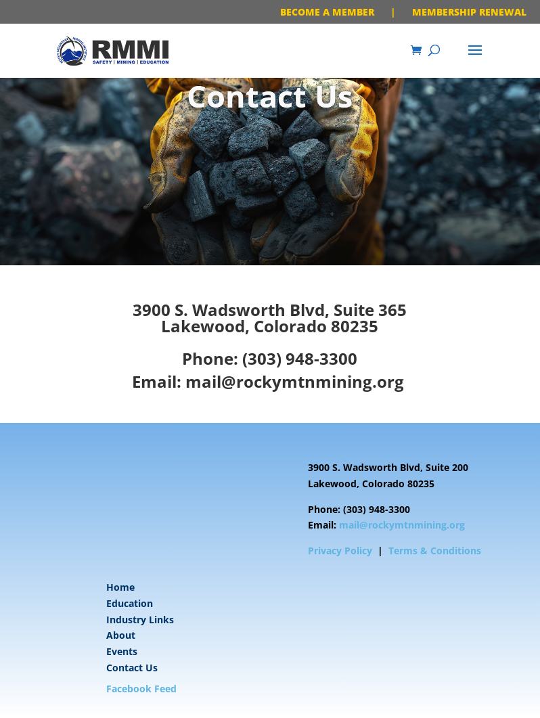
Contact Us (132, 667)
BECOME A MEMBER (327, 11)
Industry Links (140, 619)
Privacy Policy (340, 550)
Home (120, 587)
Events (121, 651)
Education (129, 603)
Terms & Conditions (434, 550)
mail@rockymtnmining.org (294, 381)
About (120, 635)
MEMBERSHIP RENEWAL (469, 11)
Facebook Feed (141, 688)
